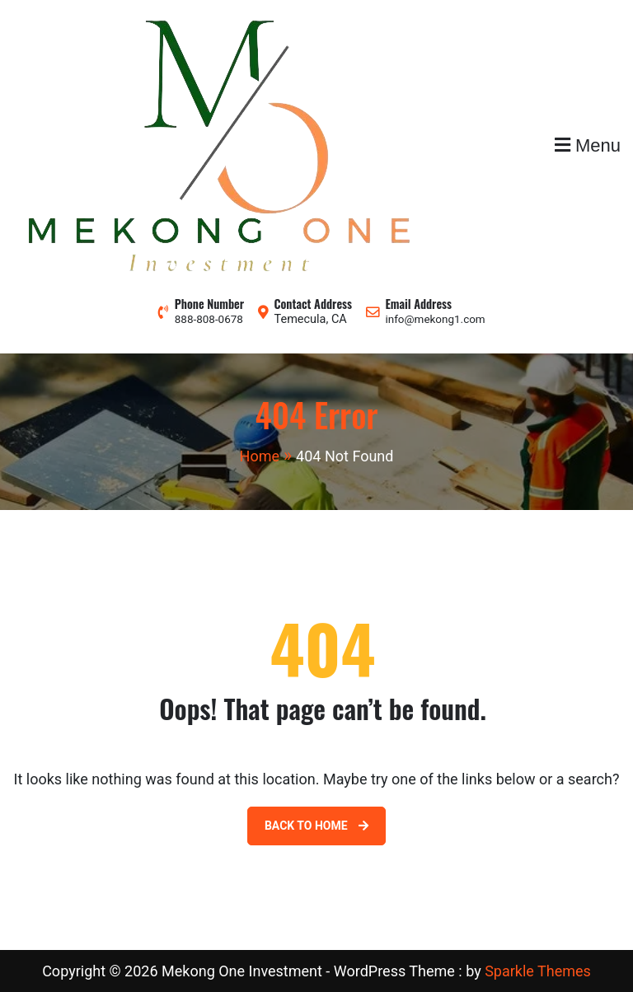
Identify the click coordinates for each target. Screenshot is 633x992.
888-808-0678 (209, 319)
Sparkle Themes (538, 971)
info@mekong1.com (435, 319)
